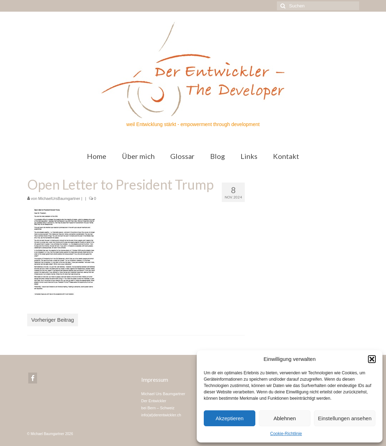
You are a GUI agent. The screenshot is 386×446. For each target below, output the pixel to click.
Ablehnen (284, 418)
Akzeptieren (229, 418)
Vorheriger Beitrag (52, 320)
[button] (371, 359)
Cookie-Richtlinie (286, 433)
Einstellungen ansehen (345, 418)
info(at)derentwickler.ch (161, 415)
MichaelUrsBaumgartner (59, 198)
